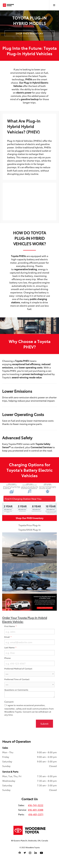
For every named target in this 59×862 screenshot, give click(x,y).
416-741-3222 (35, 805)
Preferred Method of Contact (18, 668)
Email (7, 636)
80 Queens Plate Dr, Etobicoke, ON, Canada (29, 840)
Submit (44, 723)
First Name (9, 626)
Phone (7, 658)
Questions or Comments (16, 689)
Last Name (9, 647)
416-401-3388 (35, 809)
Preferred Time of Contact (16, 679)
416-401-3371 (35, 814)
